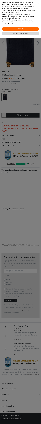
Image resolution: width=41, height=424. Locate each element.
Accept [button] (20, 29)
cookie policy (15, 12)
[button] (38, 3)
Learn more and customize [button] (20, 33)
